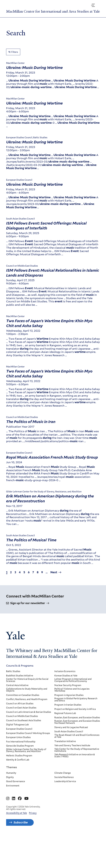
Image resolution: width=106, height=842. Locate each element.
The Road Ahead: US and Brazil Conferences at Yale (76, 741)
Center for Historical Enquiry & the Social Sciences (27, 685)
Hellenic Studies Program (19, 760)
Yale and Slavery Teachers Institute (72, 750)
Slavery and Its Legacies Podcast (71, 732)
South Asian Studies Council (68, 736)
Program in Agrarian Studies (68, 700)
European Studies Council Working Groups (28, 738)
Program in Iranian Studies (67, 709)
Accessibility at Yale (16, 817)
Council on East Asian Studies (21, 712)
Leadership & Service (65, 786)
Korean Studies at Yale (65, 680)
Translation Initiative (65, 746)
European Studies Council (19, 733)
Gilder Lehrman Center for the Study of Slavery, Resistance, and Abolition (26, 755)
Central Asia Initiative (17, 690)
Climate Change (62, 778)
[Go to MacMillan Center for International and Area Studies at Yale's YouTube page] (26, 803)
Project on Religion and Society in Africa (75, 714)
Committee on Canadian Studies (22, 700)
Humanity (11, 778)
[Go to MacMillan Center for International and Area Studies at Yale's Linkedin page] (13, 803)
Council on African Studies (19, 708)
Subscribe (21, 827)
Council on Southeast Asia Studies (23, 725)
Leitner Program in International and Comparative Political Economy (73, 685)
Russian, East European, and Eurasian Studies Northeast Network (77, 727)
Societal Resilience (64, 782)
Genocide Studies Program (20, 750)
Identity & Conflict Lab (17, 764)
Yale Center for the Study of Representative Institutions (76, 755)
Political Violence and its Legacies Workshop (71, 694)
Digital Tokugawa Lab (17, 729)
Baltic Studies (13, 676)
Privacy (33, 817)
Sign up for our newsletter (27, 607)
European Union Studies (18, 742)
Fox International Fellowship (20, 746)
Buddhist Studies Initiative (19, 680)
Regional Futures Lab (65, 718)
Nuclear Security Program (67, 690)
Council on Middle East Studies (22, 721)
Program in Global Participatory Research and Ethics (75, 704)
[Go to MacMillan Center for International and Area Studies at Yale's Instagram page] (7, 803)
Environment (12, 790)
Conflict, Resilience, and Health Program (26, 704)
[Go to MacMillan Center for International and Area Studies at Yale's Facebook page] (20, 803)
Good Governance (15, 786)
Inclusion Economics (64, 676)
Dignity (10, 782)
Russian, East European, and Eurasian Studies (77, 722)
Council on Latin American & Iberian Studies (28, 717)
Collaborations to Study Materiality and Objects (26, 694)
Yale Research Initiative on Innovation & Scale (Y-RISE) (74, 760)
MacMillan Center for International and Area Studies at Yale (50, 13)
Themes (11, 771)
